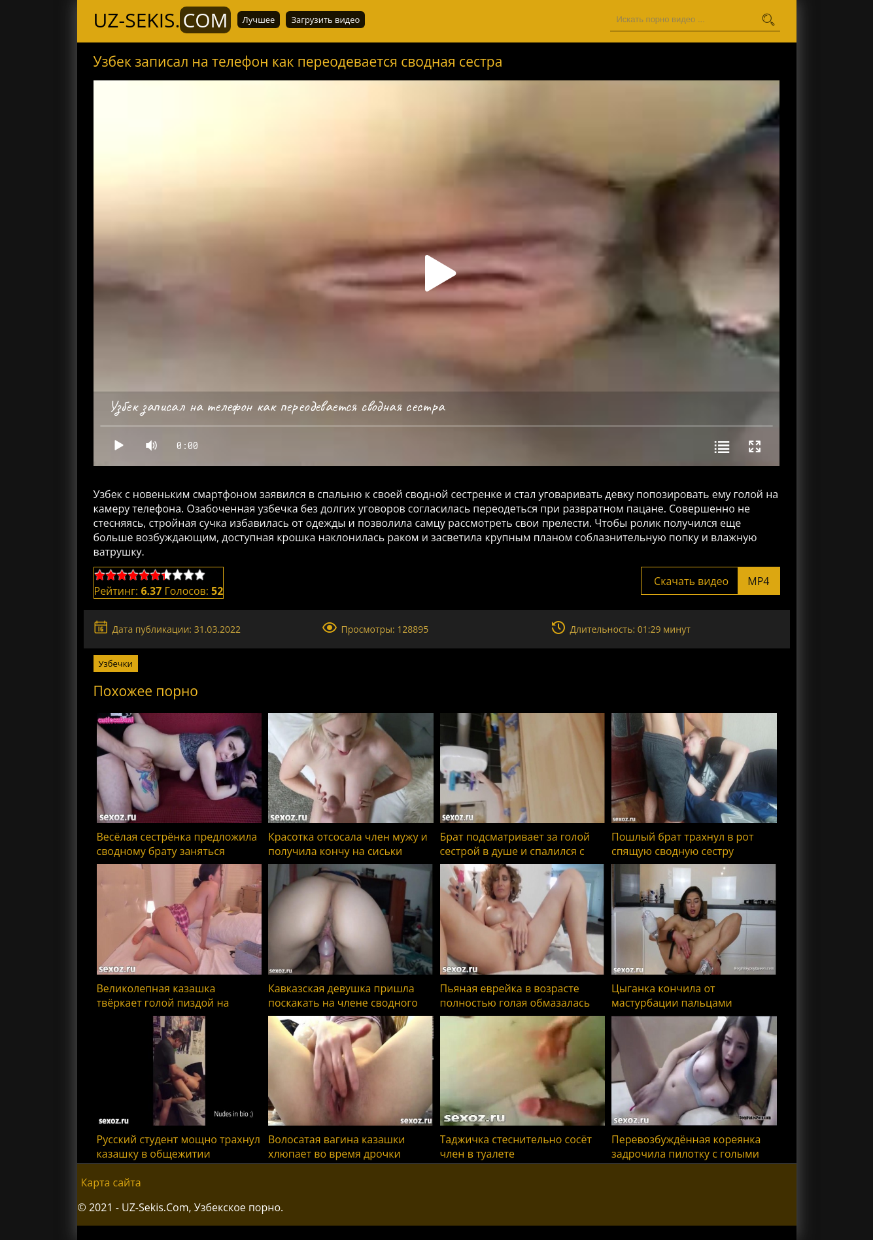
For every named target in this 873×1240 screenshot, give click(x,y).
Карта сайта (111, 1182)
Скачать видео (710, 581)
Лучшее (259, 19)
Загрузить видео (325, 19)
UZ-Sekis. (162, 20)
